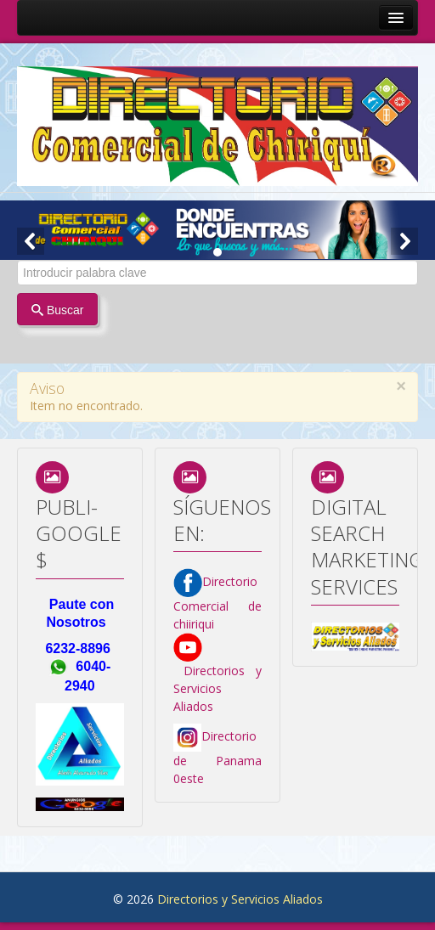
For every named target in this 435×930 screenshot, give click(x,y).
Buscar (57, 310)
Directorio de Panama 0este (217, 757)
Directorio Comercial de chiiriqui (217, 602)
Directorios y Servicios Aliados (217, 676)
